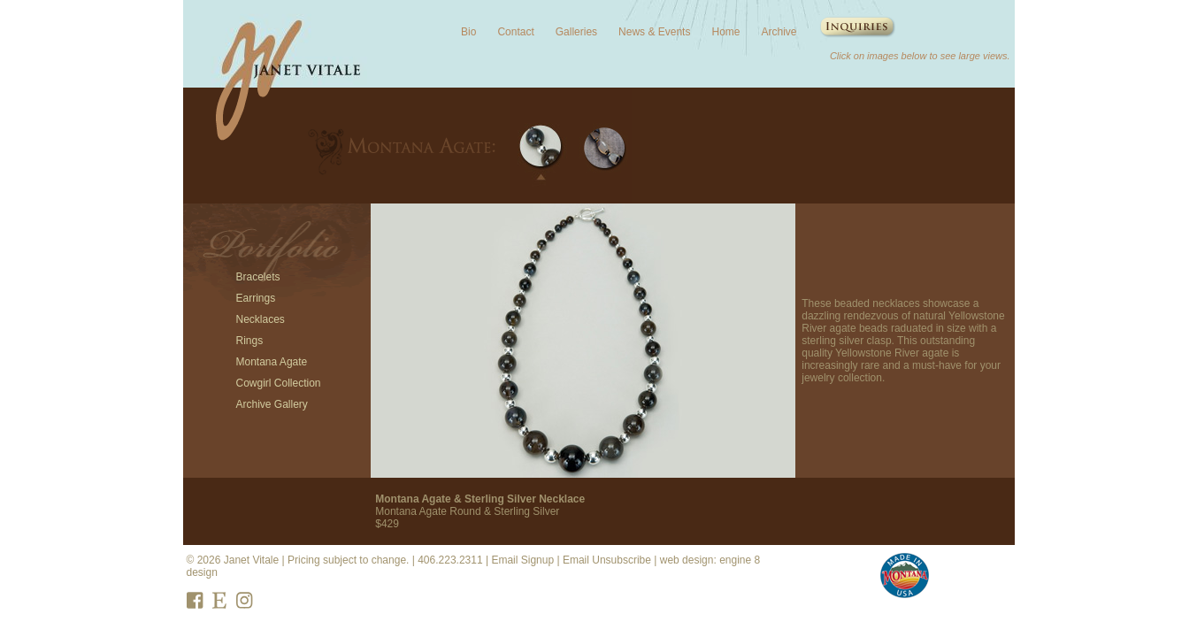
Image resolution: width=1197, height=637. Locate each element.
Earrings (256, 298)
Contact (515, 32)
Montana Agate (272, 362)
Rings (250, 340)
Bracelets (258, 277)
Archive (778, 32)
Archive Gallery (272, 404)
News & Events (654, 32)
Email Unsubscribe (607, 560)
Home (725, 32)
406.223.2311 (450, 560)
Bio (468, 32)
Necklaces (260, 319)
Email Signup (522, 560)
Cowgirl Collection (278, 383)
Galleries (576, 32)
